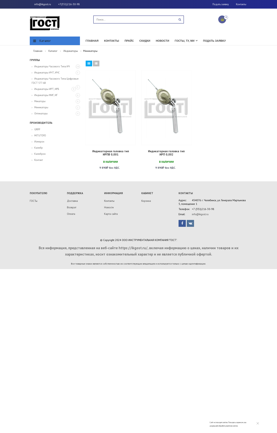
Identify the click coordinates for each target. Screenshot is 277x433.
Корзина (146, 201)
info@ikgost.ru (42, 4)
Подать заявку (221, 4)
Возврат (71, 207)
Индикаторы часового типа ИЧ (52, 66)
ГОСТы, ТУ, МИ (185, 40)
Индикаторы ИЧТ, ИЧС (47, 72)
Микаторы (40, 101)
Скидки (144, 40)
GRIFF (37, 129)
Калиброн (40, 153)
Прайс (129, 40)
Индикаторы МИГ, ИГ (46, 95)
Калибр (38, 147)
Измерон (39, 141)
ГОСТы (33, 201)
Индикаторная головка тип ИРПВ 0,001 (110, 152)
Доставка (72, 201)
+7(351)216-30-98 (69, 4)
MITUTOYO (40, 135)
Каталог (45, 41)
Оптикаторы (41, 113)
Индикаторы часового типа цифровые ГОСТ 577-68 (55, 81)
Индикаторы (71, 51)
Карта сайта (111, 214)
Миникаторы (41, 107)
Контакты (241, 4)
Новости (162, 40)
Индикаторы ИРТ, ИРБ (46, 89)
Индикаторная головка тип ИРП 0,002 (166, 152)
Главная (92, 40)
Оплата (71, 214)
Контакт (38, 160)
